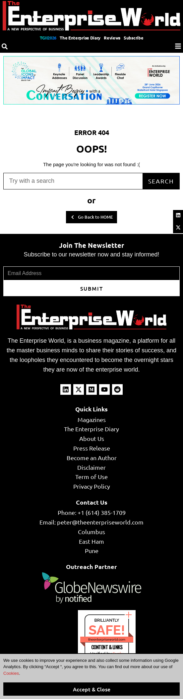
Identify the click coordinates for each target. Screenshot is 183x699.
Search (161, 180)
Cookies (11, 673)
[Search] (5, 46)
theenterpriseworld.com (106, 639)
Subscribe (133, 37)
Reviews (112, 37)
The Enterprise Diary (80, 37)
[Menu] (178, 46)
